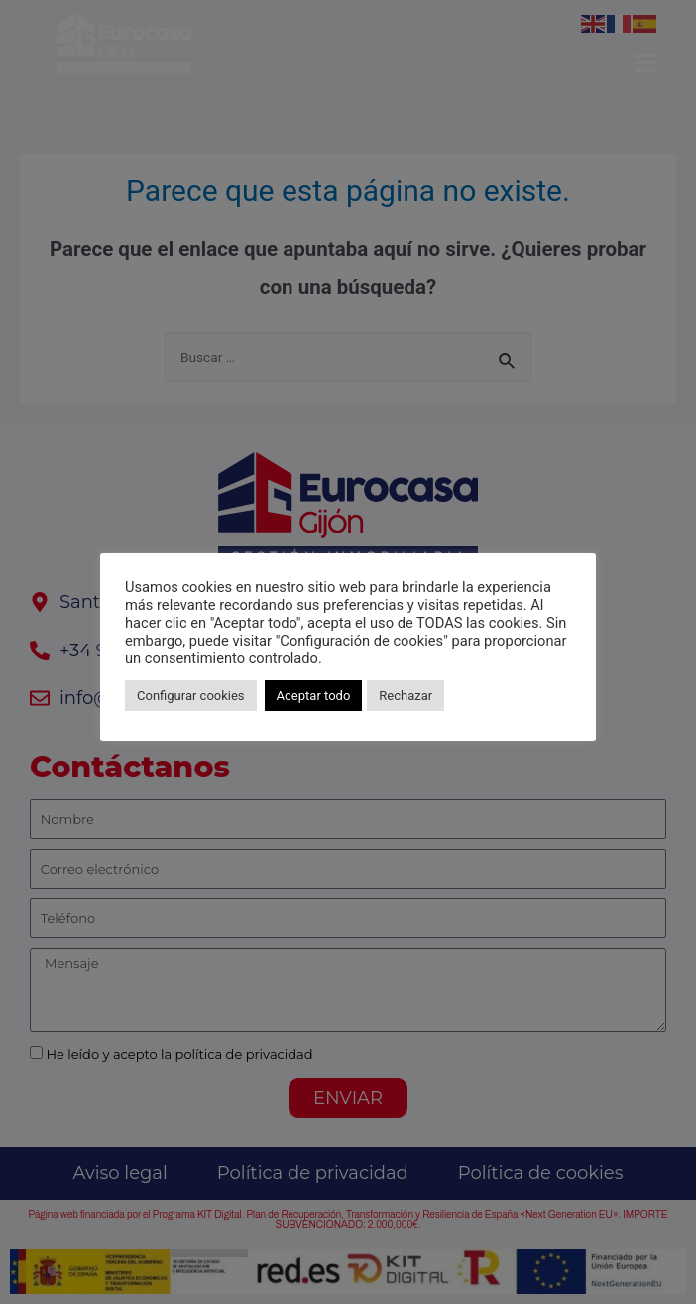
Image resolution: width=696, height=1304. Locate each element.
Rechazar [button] (405, 695)
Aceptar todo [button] (314, 695)
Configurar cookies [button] (191, 695)
